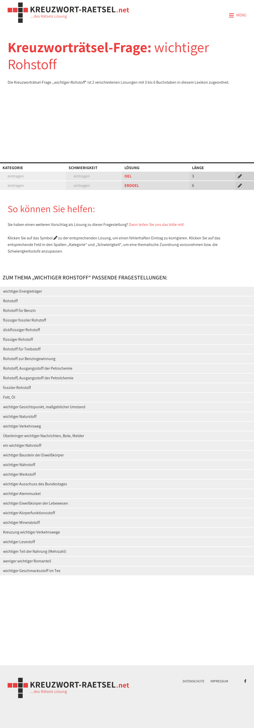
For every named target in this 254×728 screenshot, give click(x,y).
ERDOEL (131, 185)
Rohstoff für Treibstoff (22, 349)
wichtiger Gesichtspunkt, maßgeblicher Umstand (44, 407)
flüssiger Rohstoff (18, 339)
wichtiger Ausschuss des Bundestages (35, 484)
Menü (237, 15)
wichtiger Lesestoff (19, 541)
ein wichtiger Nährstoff (22, 445)
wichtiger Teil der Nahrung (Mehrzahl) (34, 551)
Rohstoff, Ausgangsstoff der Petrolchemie (38, 378)
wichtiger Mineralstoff (21, 522)
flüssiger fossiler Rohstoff (24, 320)
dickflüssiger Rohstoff (21, 329)
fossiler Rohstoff (17, 387)
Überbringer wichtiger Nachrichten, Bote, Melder (43, 435)
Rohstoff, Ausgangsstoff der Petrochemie (37, 368)
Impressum (219, 681)
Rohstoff (10, 301)
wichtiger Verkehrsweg (22, 426)
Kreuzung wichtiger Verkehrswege (31, 532)
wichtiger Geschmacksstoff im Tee (31, 570)
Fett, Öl (9, 397)
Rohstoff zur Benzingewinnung (29, 358)
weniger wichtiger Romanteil (27, 561)
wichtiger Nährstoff (19, 464)
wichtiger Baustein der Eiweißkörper (33, 455)
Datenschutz (193, 681)
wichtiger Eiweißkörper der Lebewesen (35, 503)
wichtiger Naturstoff (20, 416)
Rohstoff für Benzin (19, 310)
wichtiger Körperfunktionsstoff (29, 513)
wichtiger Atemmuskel (22, 493)
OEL (128, 176)
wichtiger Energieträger (22, 291)
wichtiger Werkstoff (19, 474)
